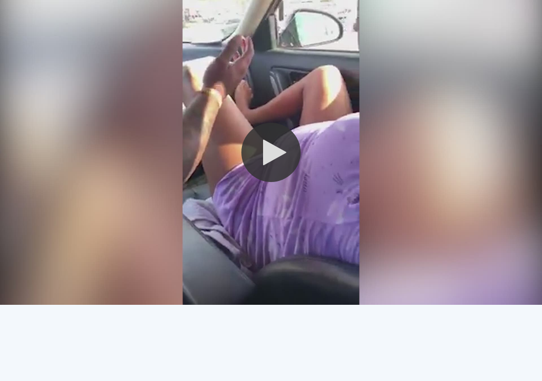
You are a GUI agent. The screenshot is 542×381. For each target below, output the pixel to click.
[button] (271, 152)
